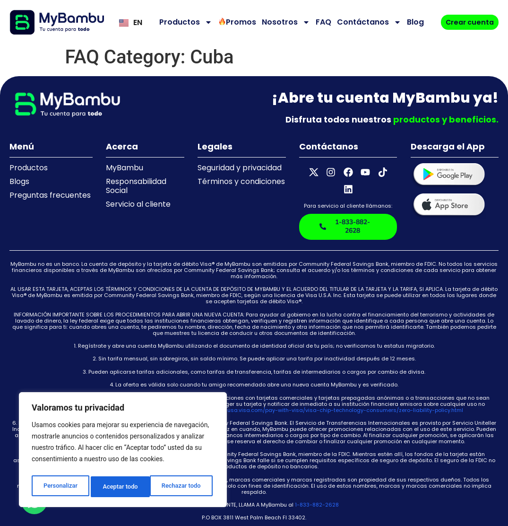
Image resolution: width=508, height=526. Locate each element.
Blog (413, 22)
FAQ (321, 22)
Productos (183, 22)
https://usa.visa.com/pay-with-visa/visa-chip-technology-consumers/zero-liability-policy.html (335, 389)
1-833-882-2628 (317, 484)
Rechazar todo (122, 487)
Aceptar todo (185, 487)
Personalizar (59, 487)
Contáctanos (367, 22)
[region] (123, 451)
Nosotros (283, 22)
